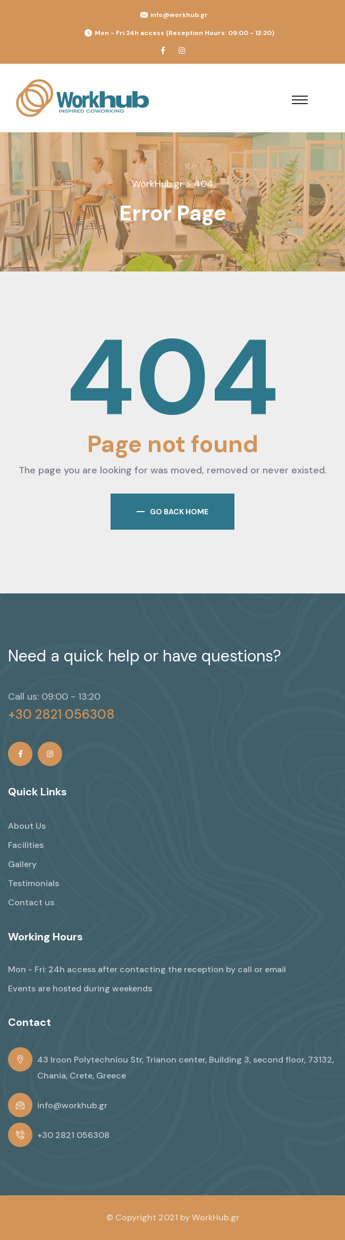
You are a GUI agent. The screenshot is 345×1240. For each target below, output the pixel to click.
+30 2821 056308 (61, 715)
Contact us (31, 902)
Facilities (26, 845)
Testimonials (33, 883)
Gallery (22, 864)
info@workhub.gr (179, 15)
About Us (27, 825)
